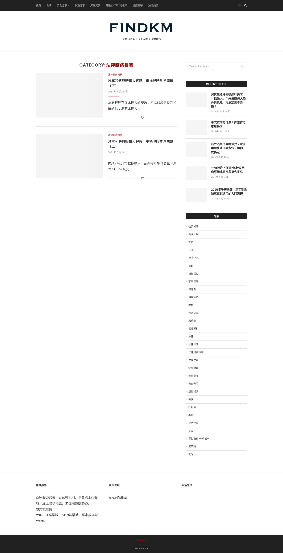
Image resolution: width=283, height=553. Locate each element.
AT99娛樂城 (70, 515)
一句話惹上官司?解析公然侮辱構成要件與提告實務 (227, 170)
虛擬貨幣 (138, 5)
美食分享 (62, 5)
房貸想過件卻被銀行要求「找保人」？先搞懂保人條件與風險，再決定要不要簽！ (228, 100)
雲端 (190, 431)
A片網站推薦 (118, 497)
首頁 (38, 5)
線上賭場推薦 (52, 503)
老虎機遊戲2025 (76, 503)
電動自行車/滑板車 (116, 5)
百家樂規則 (67, 497)
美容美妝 (193, 375)
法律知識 (153, 5)
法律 (190, 336)
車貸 (190, 415)
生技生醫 (193, 360)
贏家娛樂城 (90, 515)
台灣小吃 (193, 257)
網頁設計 (141, 540)
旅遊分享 (80, 5)
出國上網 (193, 234)
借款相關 (193, 226)
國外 (190, 265)
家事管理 (193, 281)
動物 (190, 242)
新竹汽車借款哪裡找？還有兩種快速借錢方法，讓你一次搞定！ (228, 148)
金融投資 (193, 423)
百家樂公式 (44, 497)
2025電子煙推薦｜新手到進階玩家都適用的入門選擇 (229, 192)
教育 (190, 305)
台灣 (48, 5)
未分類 (192, 320)
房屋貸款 (95, 5)
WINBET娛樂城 (47, 515)
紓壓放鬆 (193, 368)
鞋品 (190, 454)
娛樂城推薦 (44, 509)
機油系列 (193, 328)
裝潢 (190, 399)
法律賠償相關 (115, 74)
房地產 (192, 289)
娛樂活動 (193, 273)
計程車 (192, 407)
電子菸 (192, 446)
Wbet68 (41, 521)
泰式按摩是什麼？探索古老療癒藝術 (228, 124)
